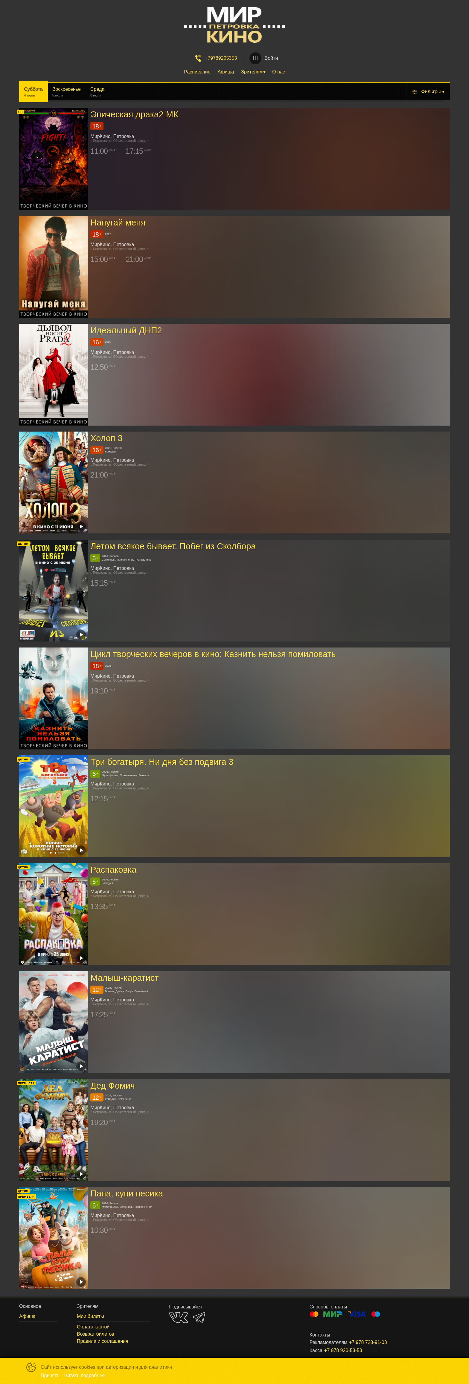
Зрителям (252, 71)
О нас (278, 71)
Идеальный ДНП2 (126, 330)
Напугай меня (117, 222)
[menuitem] (197, 72)
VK (178, 1317)
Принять (50, 1375)
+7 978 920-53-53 (343, 1350)
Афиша (226, 71)
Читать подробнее (84, 1375)
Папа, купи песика (126, 1194)
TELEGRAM (199, 1317)
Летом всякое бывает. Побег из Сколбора (173, 546)
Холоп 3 (106, 438)
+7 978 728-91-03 (368, 1342)
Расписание (197, 71)
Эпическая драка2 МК (134, 114)
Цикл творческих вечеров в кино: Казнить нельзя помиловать (213, 654)
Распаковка (113, 870)
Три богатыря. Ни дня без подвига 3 (161, 762)
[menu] (234, 72)
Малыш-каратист (124, 978)
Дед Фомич (112, 1085)
